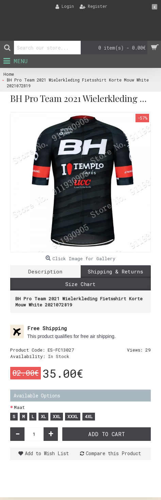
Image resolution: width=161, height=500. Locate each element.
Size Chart (80, 284)
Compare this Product (113, 453)
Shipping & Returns (115, 271)
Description (45, 271)
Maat (19, 407)
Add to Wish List (47, 453)
